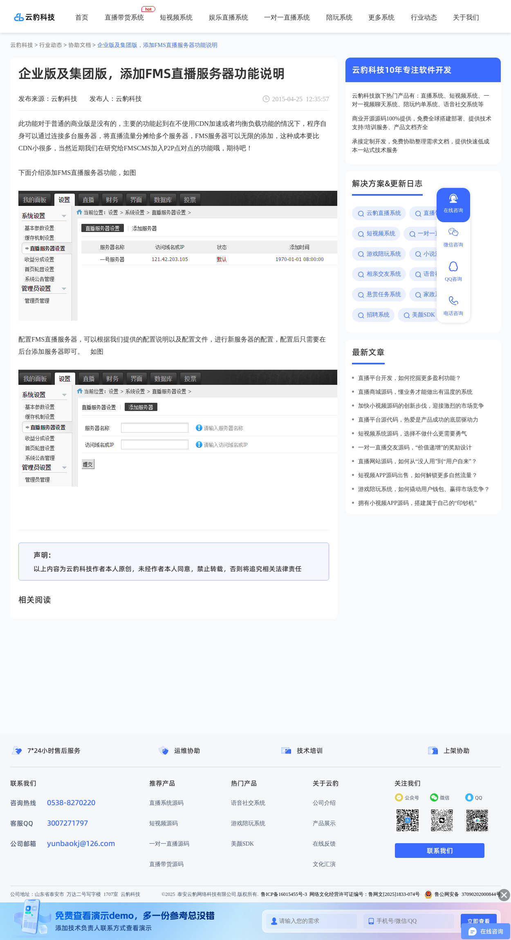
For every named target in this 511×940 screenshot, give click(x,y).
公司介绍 (324, 803)
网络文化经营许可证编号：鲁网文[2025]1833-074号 (364, 894)
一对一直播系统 (287, 17)
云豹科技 (21, 45)
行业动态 (424, 17)
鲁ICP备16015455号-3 (284, 894)
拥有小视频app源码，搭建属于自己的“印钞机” (417, 503)
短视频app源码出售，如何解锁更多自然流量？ (417, 475)
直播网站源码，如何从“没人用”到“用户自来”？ (417, 461)
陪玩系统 (339, 17)
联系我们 (440, 850)
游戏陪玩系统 (248, 823)
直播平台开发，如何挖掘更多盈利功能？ (409, 378)
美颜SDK (242, 844)
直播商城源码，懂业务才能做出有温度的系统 (415, 392)
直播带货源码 (166, 864)
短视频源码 (163, 823)
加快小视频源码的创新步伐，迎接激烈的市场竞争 (421, 406)
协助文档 (79, 45)
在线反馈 (324, 844)
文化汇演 (324, 864)
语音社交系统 (248, 803)
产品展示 (324, 823)
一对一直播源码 (169, 844)
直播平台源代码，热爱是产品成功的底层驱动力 (418, 419)
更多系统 (381, 17)
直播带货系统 (124, 17)
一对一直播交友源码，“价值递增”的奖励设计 (415, 447)
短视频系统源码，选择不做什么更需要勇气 (412, 433)
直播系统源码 (166, 803)
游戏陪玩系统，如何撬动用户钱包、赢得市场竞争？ (424, 489)
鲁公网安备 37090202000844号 (462, 894)
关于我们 (466, 17)
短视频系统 (176, 17)
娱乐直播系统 (228, 17)
